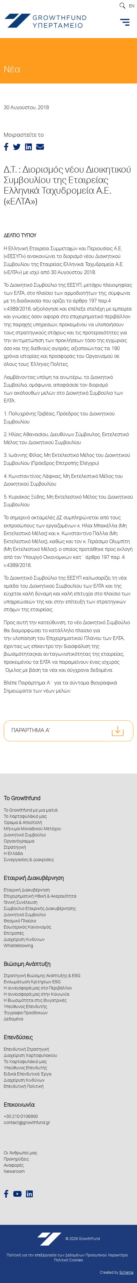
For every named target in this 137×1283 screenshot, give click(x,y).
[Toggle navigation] (125, 22)
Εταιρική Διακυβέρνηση (34, 879)
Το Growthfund (22, 799)
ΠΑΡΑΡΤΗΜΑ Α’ (30, 731)
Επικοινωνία (19, 1105)
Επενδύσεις (18, 1038)
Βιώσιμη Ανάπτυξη (27, 965)
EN (132, 6)
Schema (126, 1273)
